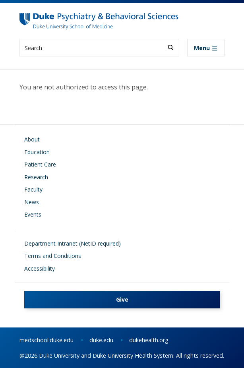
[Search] (170, 47)
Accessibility (39, 268)
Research (36, 177)
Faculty (33, 189)
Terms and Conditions (52, 256)
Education (37, 152)
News (31, 202)
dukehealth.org (148, 340)
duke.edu (101, 340)
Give (122, 299)
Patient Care (40, 164)
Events (32, 214)
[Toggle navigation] (206, 47)
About (32, 139)
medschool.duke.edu (46, 340)
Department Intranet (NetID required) (72, 243)
